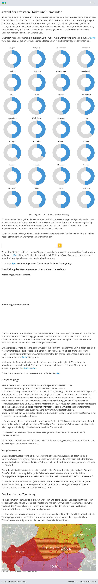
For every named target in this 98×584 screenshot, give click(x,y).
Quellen (71, 581)
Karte (92, 37)
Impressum (80, 581)
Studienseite (29, 368)
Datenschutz (91, 581)
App (14, 263)
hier (58, 373)
